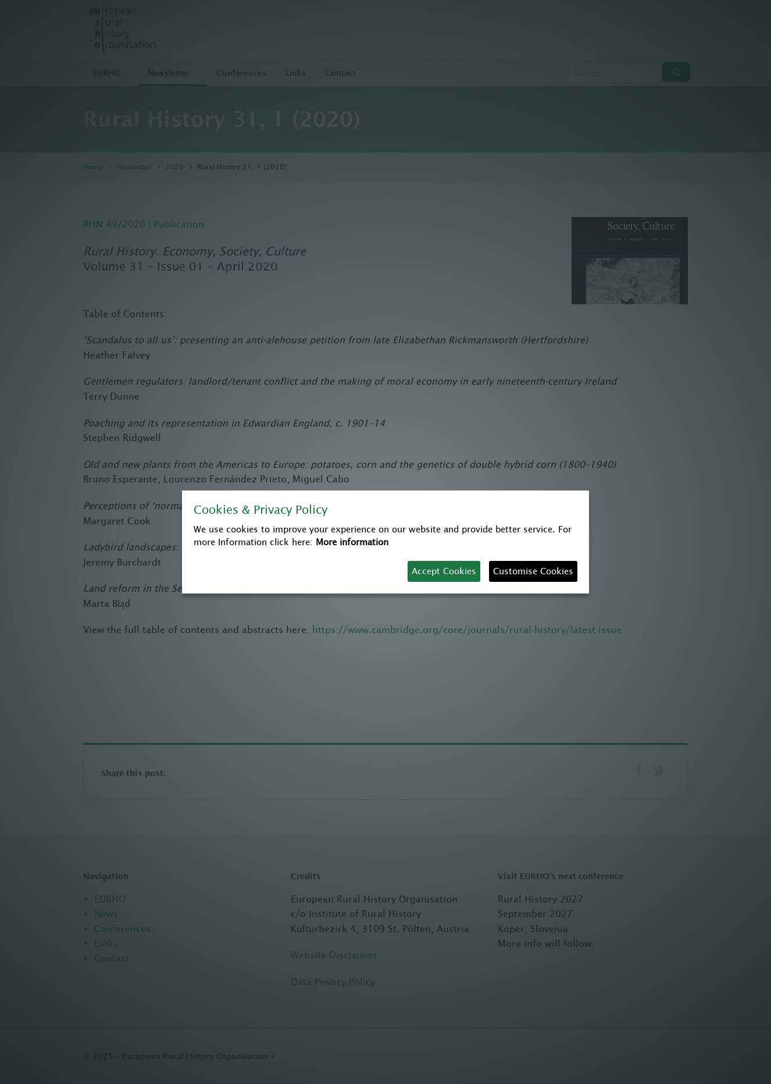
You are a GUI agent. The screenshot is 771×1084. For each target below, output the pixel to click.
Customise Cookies (533, 571)
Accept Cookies (444, 571)
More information (352, 542)
